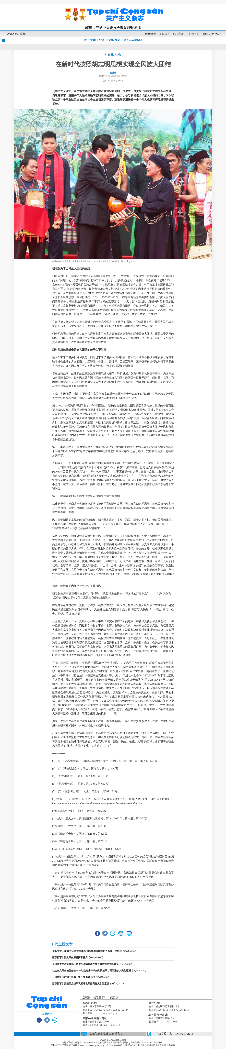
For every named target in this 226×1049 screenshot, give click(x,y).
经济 (102, 40)
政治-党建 (90, 40)
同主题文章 (64, 944)
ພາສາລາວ (150, 33)
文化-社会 (114, 40)
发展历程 (47, 1013)
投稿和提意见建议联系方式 (106, 1034)
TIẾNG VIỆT (193, 33)
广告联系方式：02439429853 (173, 1034)
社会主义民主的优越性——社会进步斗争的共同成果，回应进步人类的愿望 (91, 970)
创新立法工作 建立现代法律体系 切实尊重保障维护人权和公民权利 (87, 951)
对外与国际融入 (133, 40)
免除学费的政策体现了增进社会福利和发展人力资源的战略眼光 (85, 964)
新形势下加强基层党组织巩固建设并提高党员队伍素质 (80, 983)
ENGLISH (164, 33)
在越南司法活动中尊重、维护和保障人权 (73, 976)
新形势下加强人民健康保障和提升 (70, 957)
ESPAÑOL (178, 33)
